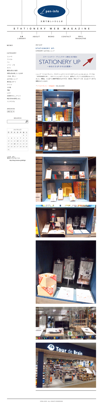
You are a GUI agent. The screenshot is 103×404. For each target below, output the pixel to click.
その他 (9, 87)
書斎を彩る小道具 (12, 70)
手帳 (8, 90)
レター (9, 93)
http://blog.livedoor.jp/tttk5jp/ (17, 160)
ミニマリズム (11, 101)
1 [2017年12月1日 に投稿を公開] (23, 135)
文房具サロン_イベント (14, 96)
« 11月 (9, 156)
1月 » (13, 156)
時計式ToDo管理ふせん (14, 98)
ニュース (9, 56)
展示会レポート (11, 82)
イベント (9, 84)
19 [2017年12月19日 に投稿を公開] (14, 144)
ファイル (9, 59)
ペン (8, 62)
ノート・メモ (11, 65)
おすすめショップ (12, 79)
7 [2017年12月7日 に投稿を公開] (20, 138)
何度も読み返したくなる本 (15, 73)
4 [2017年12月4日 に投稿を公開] (11, 138)
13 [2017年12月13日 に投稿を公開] (17, 141)
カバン (9, 67)
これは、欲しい (11, 76)
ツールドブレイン (42, 86)
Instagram (52, 86)
